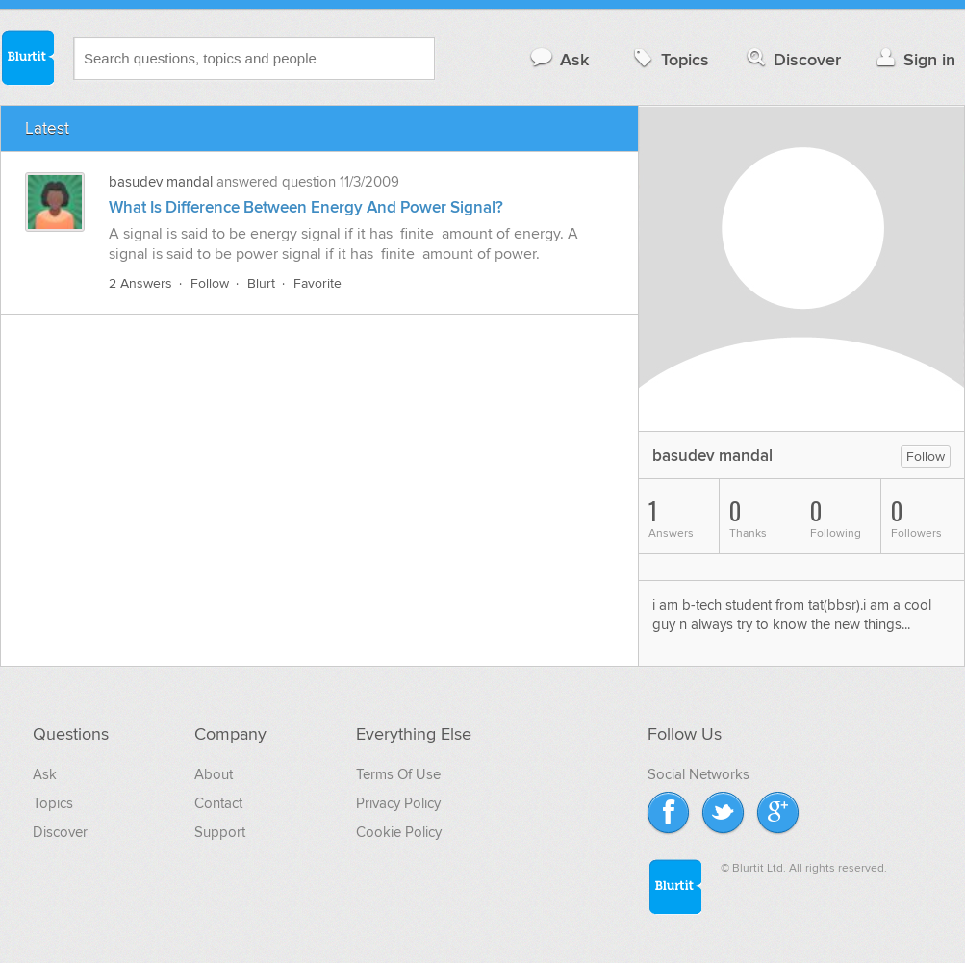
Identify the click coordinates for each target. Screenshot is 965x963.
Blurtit (27, 57)
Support (219, 832)
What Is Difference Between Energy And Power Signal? (306, 207)
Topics (669, 59)
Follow (209, 283)
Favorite (317, 283)
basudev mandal (161, 181)
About (213, 774)
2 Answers (140, 283)
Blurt (261, 283)
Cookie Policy (399, 832)
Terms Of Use (398, 774)
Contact (218, 803)
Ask (558, 59)
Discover (792, 59)
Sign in (913, 59)
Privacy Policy (398, 803)
